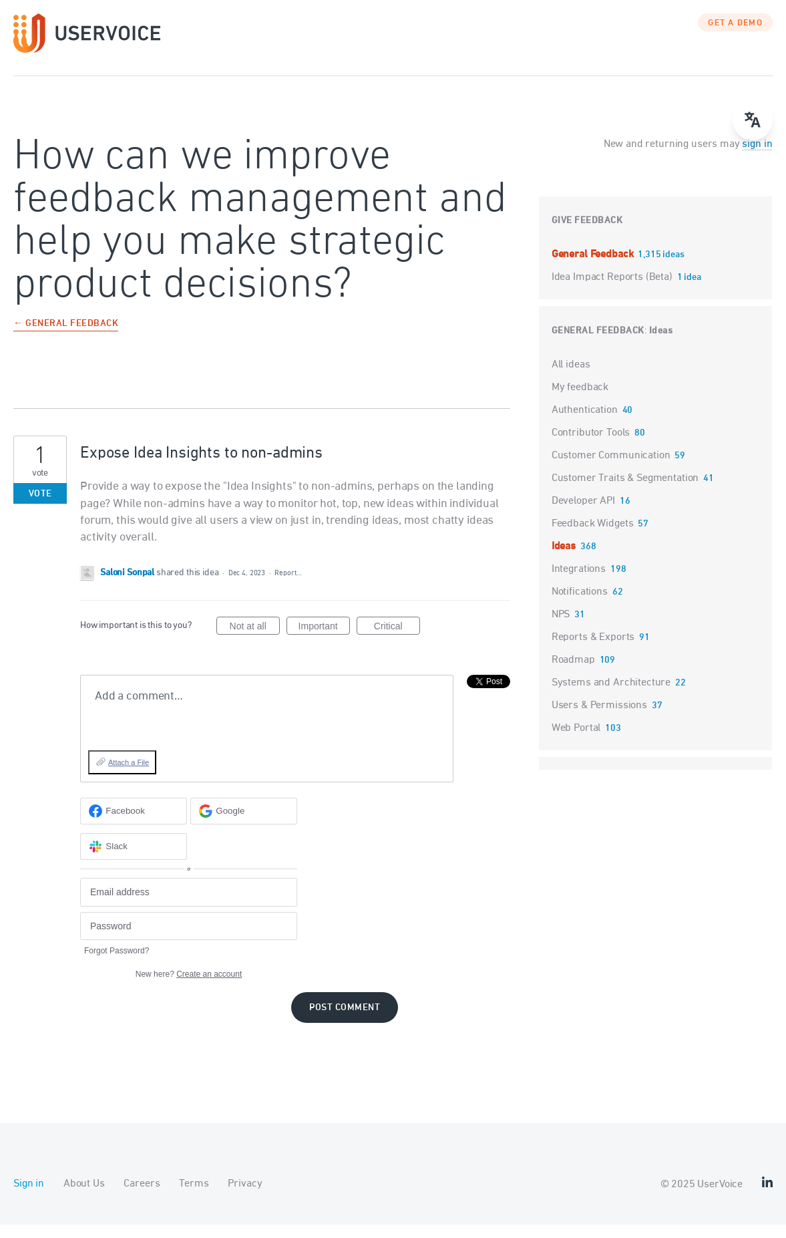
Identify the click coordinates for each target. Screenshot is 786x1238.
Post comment (344, 1021)
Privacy (245, 1197)
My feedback (580, 401)
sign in (757, 157)
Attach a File (128, 776)
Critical (397, 641)
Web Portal (576, 741)
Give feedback (587, 234)
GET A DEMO (735, 36)
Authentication (585, 423)
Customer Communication (611, 469)
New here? (189, 987)
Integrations (579, 582)
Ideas (661, 344)
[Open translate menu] (753, 120)
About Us (84, 1197)
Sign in (28, 1197)
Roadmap (573, 673)
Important (324, 641)
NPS (561, 628)
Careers (142, 1197)
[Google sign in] (243, 824)
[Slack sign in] (133, 859)
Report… (287, 586)
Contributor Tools (591, 446)
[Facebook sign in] (133, 824)
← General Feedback (65, 338)
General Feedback (594, 268)
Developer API (583, 514)
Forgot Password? (116, 964)
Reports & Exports (593, 650)
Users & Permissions (599, 719)
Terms (193, 1197)
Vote (40, 507)
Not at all (255, 641)
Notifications (580, 605)
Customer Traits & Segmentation (625, 491)
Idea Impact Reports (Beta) (613, 290)
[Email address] (188, 905)
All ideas (571, 378)
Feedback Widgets (593, 537)
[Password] (188, 939)
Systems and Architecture (611, 696)
